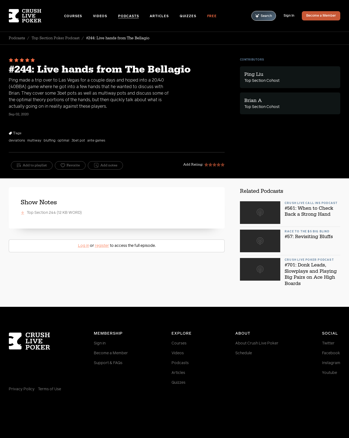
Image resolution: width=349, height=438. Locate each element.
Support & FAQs (108, 363)
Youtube (329, 373)
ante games (96, 140)
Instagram (331, 363)
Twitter (328, 343)
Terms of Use (49, 389)
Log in (83, 246)
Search (263, 16)
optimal (63, 140)
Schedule (243, 353)
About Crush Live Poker (256, 343)
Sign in (100, 343)
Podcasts (128, 16)
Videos (100, 16)
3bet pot (78, 140)
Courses (73, 16)
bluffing (49, 140)
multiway (34, 140)
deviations (17, 140)
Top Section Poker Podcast (56, 38)
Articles (159, 16)
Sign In (289, 15)
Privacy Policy (22, 389)
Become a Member (321, 15)
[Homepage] (36, 16)
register (102, 246)
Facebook (331, 353)
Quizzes (188, 16)
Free (212, 16)
